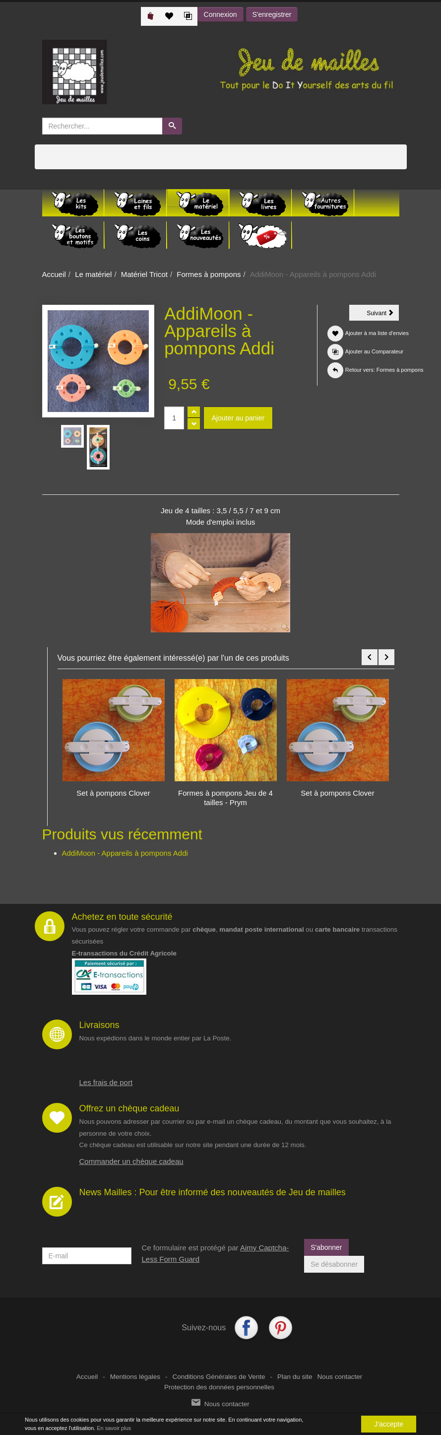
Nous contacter (339, 1376)
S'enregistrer (272, 14)
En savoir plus (114, 1428)
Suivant (383, 315)
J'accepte (388, 1424)
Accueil (54, 274)
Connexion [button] (220, 14)
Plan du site (295, 1376)
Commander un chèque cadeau (131, 1161)
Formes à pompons (209, 274)
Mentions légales (135, 1376)
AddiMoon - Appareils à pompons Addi (125, 853)
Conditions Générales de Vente (219, 1376)
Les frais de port (106, 1082)
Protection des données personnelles (219, 1387)
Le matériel (93, 274)
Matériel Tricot (144, 274)
